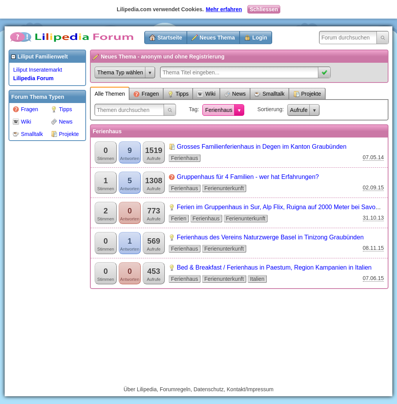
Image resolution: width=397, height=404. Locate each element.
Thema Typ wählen (120, 72)
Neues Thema (217, 37)
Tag (193, 109)
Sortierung (270, 109)
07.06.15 (373, 278)
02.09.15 (373, 187)
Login (259, 37)
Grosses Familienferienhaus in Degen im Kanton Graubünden (262, 146)
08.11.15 (373, 248)
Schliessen (264, 9)
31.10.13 (373, 218)
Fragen (25, 109)
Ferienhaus (218, 110)
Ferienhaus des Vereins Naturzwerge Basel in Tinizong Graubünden (270, 237)
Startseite (169, 37)
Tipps (61, 109)
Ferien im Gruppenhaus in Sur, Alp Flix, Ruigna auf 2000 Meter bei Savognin (282, 207)
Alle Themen (110, 94)
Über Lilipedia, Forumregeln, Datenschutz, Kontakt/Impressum (199, 389)
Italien (257, 279)
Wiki (22, 122)
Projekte (65, 134)
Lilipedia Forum (33, 78)
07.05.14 (373, 157)
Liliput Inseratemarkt (37, 70)
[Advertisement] (40, 261)
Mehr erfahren (224, 9)
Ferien (178, 218)
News (61, 122)
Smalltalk (28, 134)
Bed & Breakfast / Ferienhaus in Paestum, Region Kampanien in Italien (274, 267)
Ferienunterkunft (224, 188)
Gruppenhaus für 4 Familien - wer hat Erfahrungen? (248, 177)
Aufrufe (298, 110)
